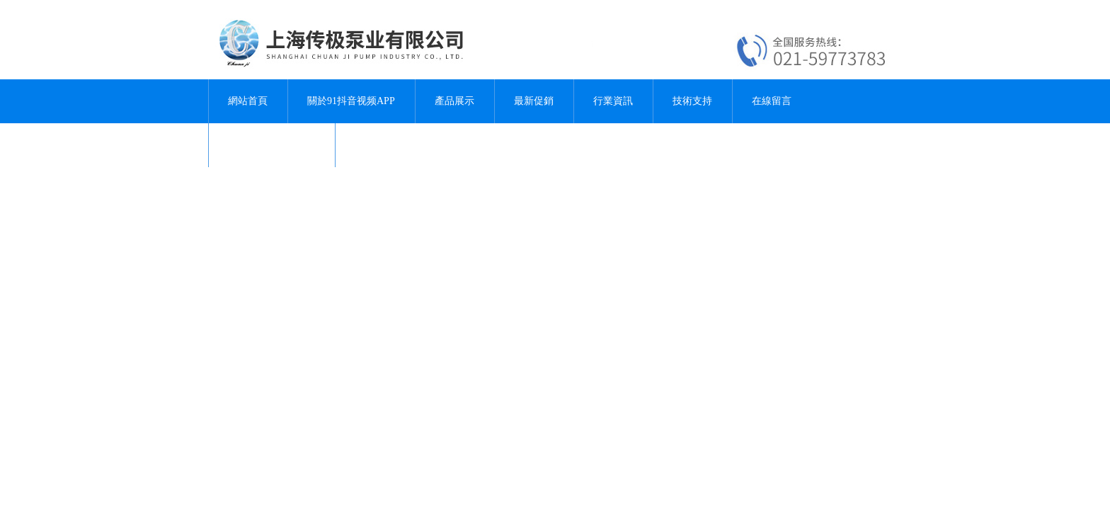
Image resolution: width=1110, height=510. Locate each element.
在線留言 (771, 101)
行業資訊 (613, 101)
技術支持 (692, 101)
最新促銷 (534, 101)
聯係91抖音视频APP (272, 145)
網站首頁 (248, 101)
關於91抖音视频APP (351, 101)
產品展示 (454, 101)
